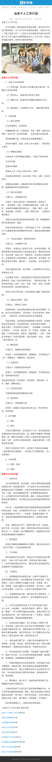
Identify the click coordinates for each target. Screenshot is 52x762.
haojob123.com (30, 759)
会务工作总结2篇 (8, 747)
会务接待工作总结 (9, 737)
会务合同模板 (7, 718)
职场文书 (22, 7)
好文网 (13, 7)
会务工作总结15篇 (9, 752)
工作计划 (32, 7)
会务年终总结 (7, 732)
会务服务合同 (7, 722)
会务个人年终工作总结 (11, 713)
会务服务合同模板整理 (11, 742)
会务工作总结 (7, 727)
